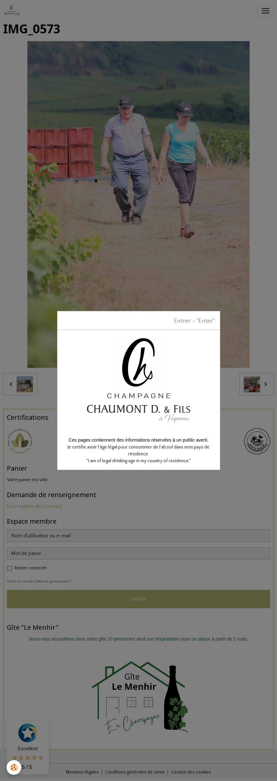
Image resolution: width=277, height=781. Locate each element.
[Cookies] (14, 767)
